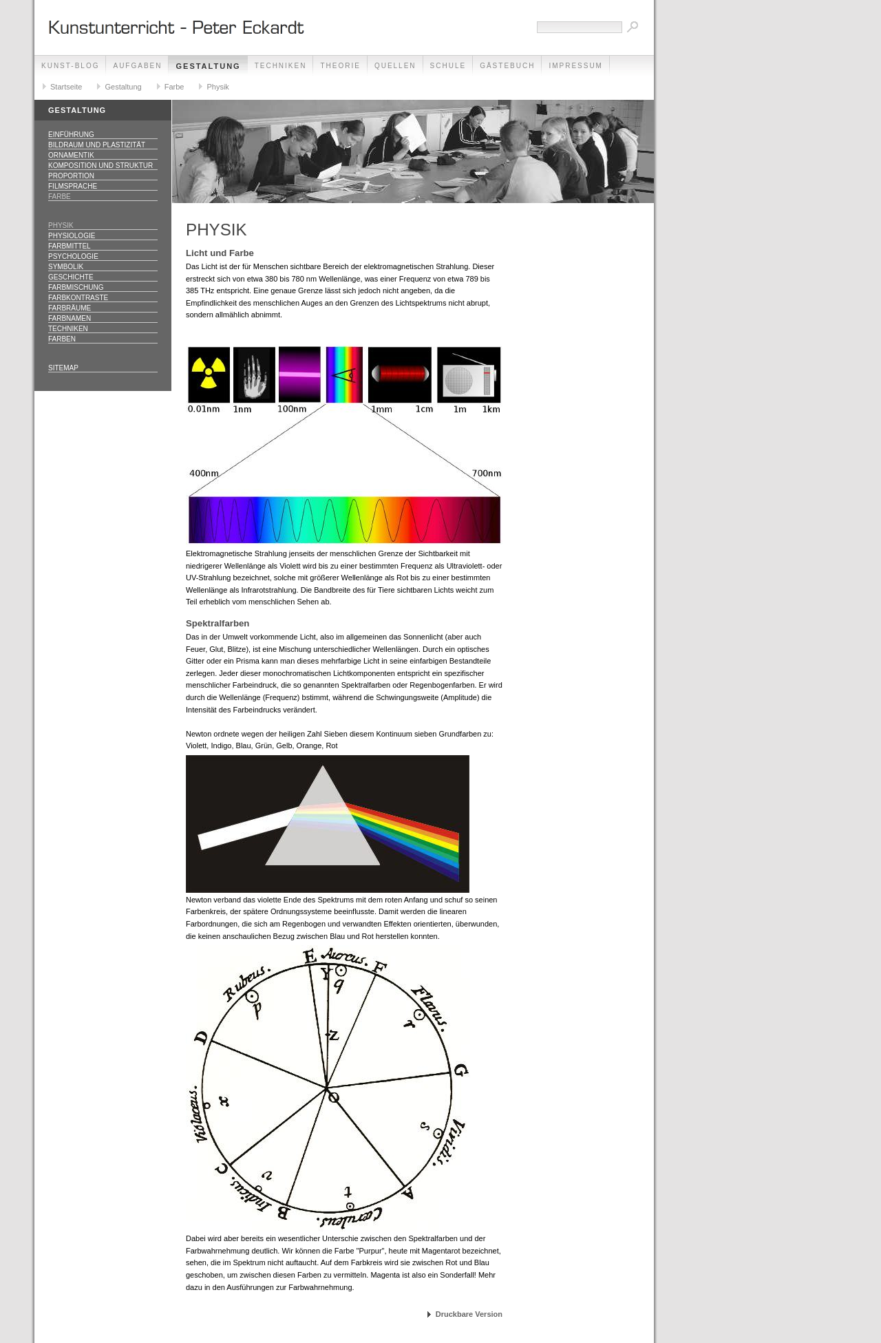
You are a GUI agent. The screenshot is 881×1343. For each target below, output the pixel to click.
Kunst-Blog (70, 66)
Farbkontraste (78, 298)
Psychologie (73, 256)
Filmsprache (72, 186)
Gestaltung (208, 66)
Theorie (340, 66)
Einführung (71, 134)
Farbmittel (69, 246)
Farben (62, 339)
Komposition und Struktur (100, 165)
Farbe (174, 87)
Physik (217, 87)
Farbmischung (76, 287)
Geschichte (71, 277)
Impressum (576, 66)
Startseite (66, 87)
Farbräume (69, 308)
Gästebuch (507, 66)
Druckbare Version (469, 1314)
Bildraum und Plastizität (96, 145)
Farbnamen (69, 318)
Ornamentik (71, 155)
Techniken (281, 66)
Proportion (71, 176)
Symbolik (65, 267)
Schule (448, 66)
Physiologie (71, 236)
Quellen (395, 66)
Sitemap (63, 368)
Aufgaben (137, 66)
